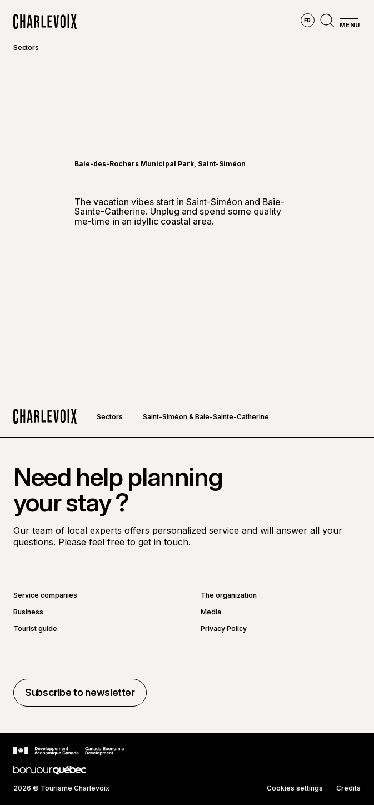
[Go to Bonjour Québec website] (49, 770)
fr (307, 20)
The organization (229, 595)
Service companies (45, 595)
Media (211, 612)
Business (28, 612)
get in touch (163, 542)
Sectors (25, 47)
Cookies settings (295, 788)
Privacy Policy (224, 628)
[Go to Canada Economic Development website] (68, 751)
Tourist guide (35, 628)
